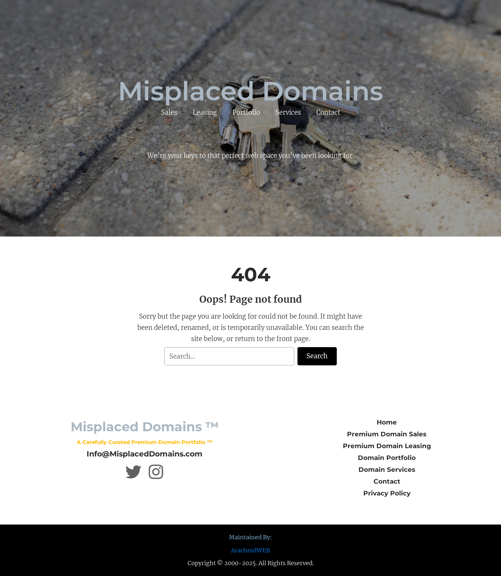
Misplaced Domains (250, 91)
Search (317, 356)
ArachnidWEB (250, 550)
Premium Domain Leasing (387, 446)
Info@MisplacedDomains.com (145, 453)
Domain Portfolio (387, 458)
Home (387, 422)
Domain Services (386, 469)
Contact (387, 481)
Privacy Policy (387, 493)
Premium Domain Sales (387, 434)
